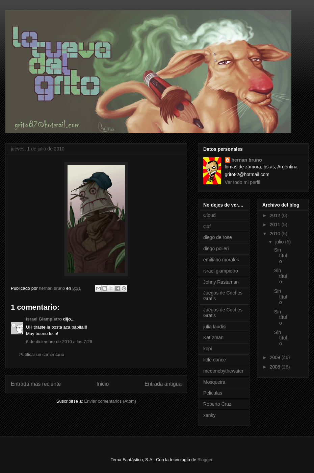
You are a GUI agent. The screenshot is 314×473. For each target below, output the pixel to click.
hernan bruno (247, 160)
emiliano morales (221, 259)
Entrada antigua (163, 384)
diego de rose (217, 237)
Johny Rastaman (221, 282)
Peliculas (212, 393)
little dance (214, 359)
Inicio (103, 384)
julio (280, 241)
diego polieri (216, 248)
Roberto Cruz (217, 404)
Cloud (209, 215)
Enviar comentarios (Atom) (110, 401)
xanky (209, 415)
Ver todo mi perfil (242, 182)
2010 (276, 233)
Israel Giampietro (44, 319)
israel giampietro (220, 271)
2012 (276, 215)
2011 (276, 224)
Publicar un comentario (41, 354)
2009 (276, 357)
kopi (207, 348)
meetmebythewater (223, 371)
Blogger (205, 459)
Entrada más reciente (36, 384)
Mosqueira (214, 382)
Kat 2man (213, 337)
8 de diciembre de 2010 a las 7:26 (59, 341)
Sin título (280, 255)
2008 (276, 367)
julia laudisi (214, 326)
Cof (207, 226)
